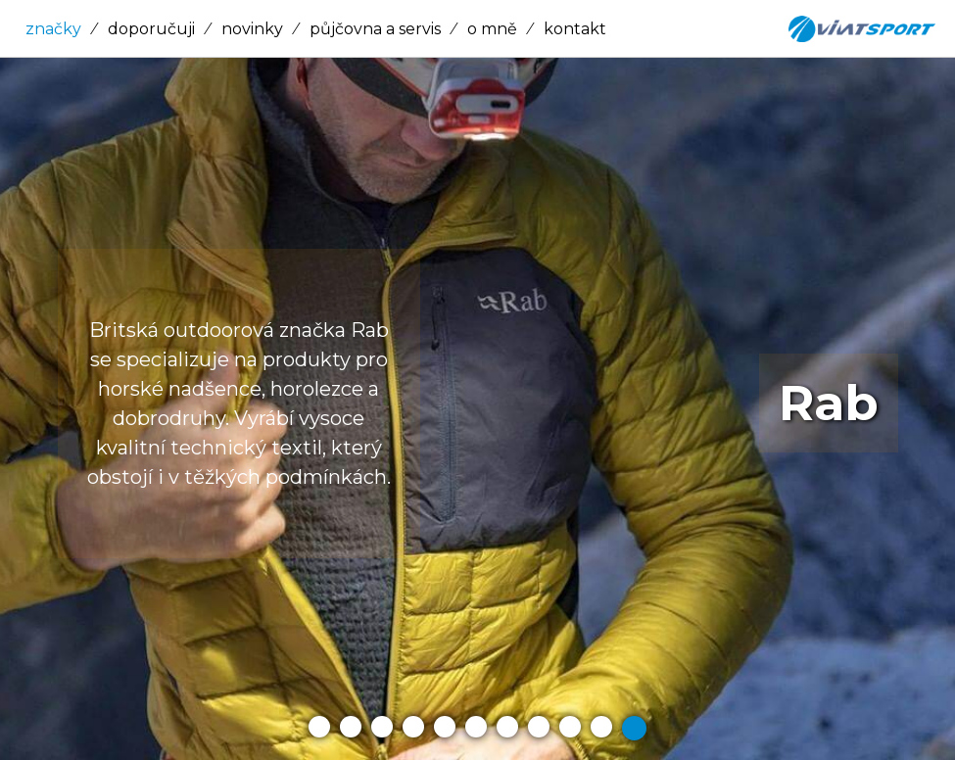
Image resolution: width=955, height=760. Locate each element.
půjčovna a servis (375, 29)
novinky (252, 29)
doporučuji (151, 29)
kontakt (575, 29)
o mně (492, 29)
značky (53, 29)
